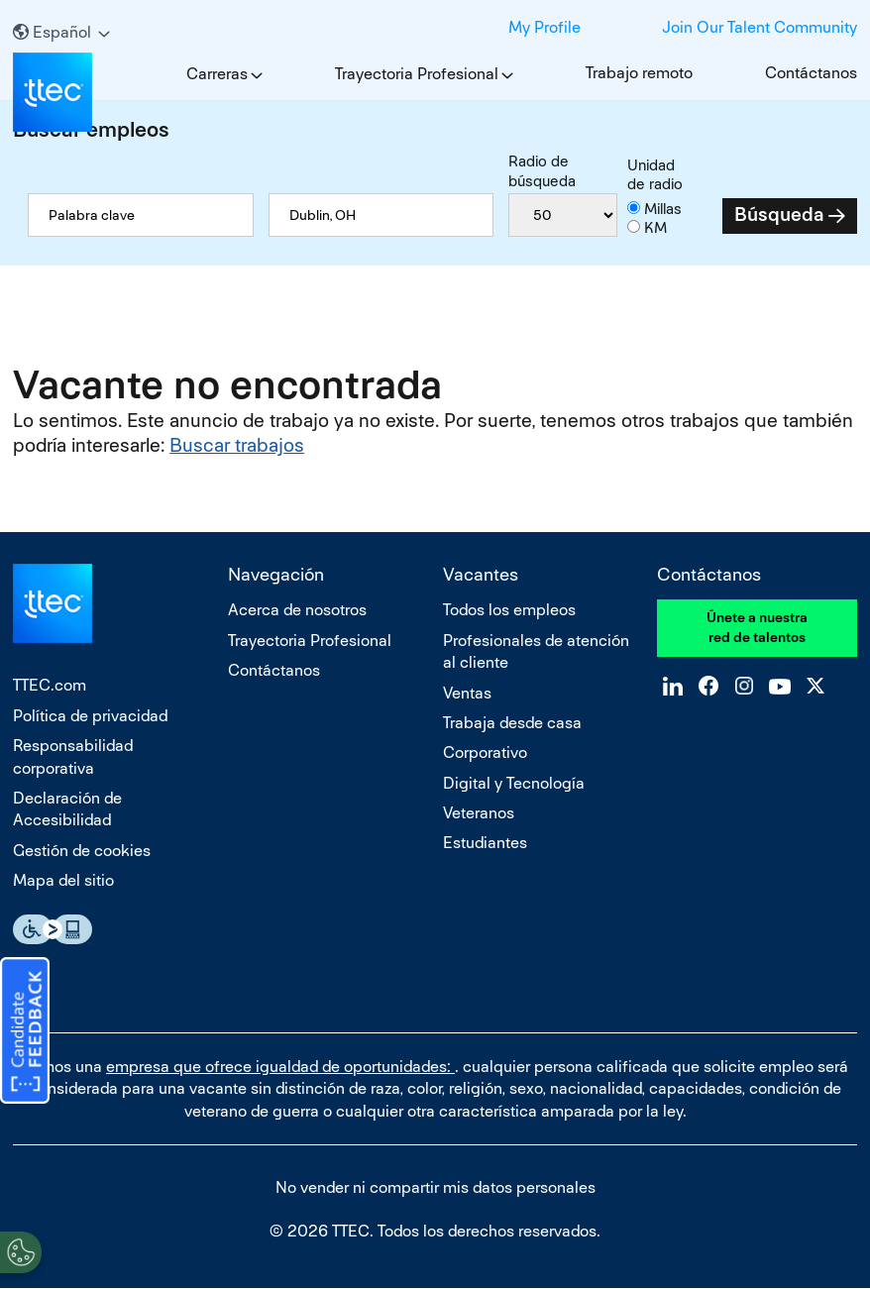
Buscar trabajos (236, 445)
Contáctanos (811, 72)
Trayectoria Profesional (416, 73)
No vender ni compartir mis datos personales (435, 1187)
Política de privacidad (90, 715)
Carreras (217, 73)
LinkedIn (302, 25)
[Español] (61, 32)
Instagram (373, 25)
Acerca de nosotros (297, 609)
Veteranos (478, 813)
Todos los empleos (509, 609)
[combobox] (381, 215)
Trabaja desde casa (512, 722)
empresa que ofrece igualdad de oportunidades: (280, 1066)
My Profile (544, 27)
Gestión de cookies (82, 850)
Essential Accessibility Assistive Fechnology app (52, 929)
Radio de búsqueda (542, 171)
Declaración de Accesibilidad (67, 809)
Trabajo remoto (639, 72)
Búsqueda (779, 214)
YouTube (409, 25)
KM (655, 227)
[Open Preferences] (21, 1248)
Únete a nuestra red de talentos (757, 627)
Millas (663, 208)
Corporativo (485, 752)
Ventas (467, 693)
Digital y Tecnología (514, 783)
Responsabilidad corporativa (73, 756)
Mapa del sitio (63, 880)
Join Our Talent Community (759, 27)
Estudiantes (485, 842)
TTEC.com (49, 685)
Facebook (338, 25)
